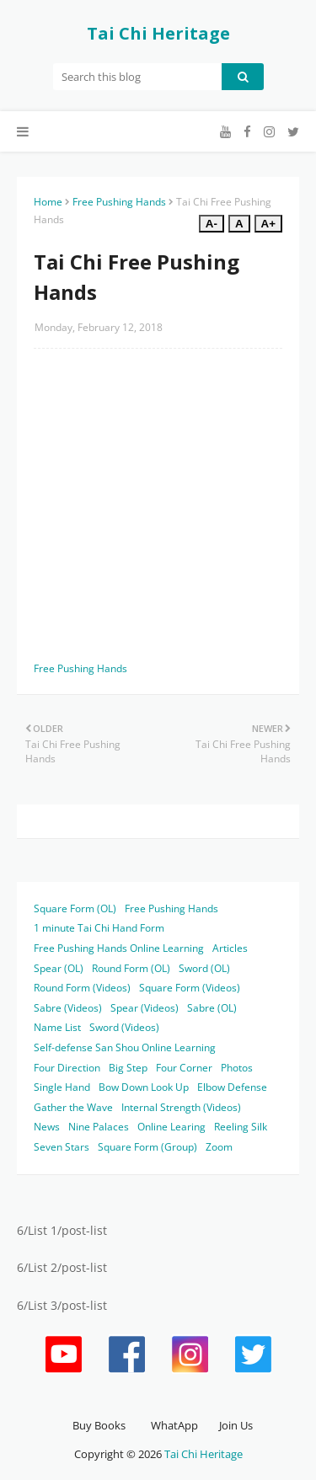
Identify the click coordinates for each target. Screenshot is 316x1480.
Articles (230, 948)
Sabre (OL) (212, 1008)
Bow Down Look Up (144, 1087)
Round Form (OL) (131, 968)
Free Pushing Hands (119, 202)
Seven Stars (61, 1147)
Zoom (219, 1147)
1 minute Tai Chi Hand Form (99, 928)
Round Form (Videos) (82, 987)
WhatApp (174, 1425)
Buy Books (99, 1425)
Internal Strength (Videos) (181, 1107)
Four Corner (184, 1068)
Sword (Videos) (124, 1027)
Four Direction (67, 1068)
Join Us (236, 1425)
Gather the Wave (73, 1107)
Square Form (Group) (147, 1147)
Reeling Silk (240, 1126)
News (47, 1126)
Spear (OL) (58, 968)
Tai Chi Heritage (158, 33)
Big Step (128, 1068)
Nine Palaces (98, 1126)
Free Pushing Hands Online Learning (119, 948)
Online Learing (171, 1126)
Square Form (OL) (75, 908)
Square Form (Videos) (189, 987)
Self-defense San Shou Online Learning (125, 1047)
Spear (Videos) (144, 1008)
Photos (237, 1068)
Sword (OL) (204, 968)
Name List (57, 1027)
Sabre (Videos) (68, 1008)
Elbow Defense (232, 1087)
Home (48, 202)
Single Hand (62, 1087)
